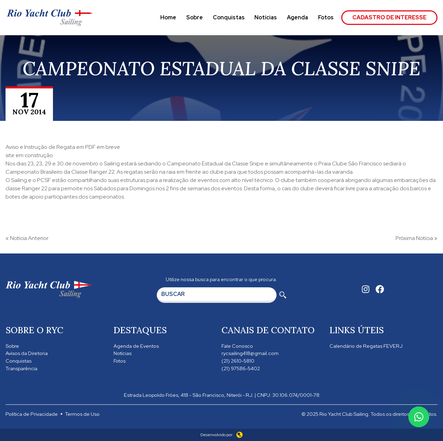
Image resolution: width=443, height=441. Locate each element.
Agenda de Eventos (136, 346)
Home (168, 17)
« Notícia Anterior (27, 238)
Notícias (265, 17)
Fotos (326, 17)
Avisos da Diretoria (27, 353)
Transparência (21, 368)
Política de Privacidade (32, 414)
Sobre (194, 17)
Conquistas (229, 17)
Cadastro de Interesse (389, 17)
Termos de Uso (82, 414)
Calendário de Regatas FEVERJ (366, 346)
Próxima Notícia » (416, 238)
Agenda (297, 17)
